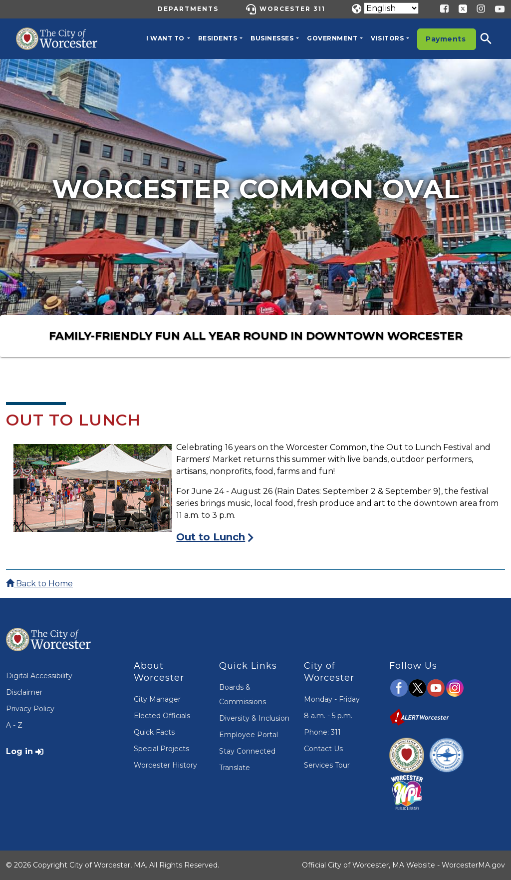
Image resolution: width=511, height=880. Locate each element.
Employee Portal (248, 734)
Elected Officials (162, 715)
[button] (492, 38)
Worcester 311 (292, 8)
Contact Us (323, 748)
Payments (446, 38)
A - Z (14, 725)
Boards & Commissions (242, 694)
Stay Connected (247, 751)
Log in (19, 751)
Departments (188, 8)
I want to (165, 38)
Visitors (387, 38)
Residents (218, 38)
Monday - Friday (332, 699)
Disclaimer (24, 692)
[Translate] (391, 8)
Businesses (272, 38)
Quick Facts (154, 732)
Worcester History (165, 765)
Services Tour (327, 765)
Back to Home (39, 583)
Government (332, 38)
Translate (234, 767)
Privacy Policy (30, 708)
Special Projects (161, 748)
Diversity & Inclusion (254, 718)
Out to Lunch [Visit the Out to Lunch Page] (210, 537)
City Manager (157, 699)
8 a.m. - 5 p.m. (328, 715)
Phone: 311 (322, 732)
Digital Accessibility (39, 675)
